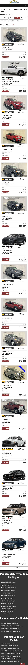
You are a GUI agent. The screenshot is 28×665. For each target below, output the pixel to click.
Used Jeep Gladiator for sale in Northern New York (10, 656)
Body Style (5, 17)
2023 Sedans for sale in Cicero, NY (7, 601)
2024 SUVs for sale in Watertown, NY (8, 592)
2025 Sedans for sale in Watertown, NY (8, 590)
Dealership (4, 20)
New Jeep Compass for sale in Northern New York (10, 625)
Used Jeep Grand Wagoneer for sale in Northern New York (12, 651)
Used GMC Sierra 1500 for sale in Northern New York (11, 658)
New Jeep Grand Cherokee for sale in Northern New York (11, 626)
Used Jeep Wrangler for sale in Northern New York (10, 655)
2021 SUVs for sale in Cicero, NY (7, 608)
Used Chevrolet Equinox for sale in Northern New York (11, 661)
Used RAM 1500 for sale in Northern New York (9, 643)
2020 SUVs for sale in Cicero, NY (7, 611)
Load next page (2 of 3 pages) (14, 567)
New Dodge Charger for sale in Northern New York (10, 631)
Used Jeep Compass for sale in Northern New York (10, 653)
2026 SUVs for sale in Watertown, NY (8, 580)
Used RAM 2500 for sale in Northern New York (9, 645)
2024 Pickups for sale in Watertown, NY (8, 595)
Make (11, 17)
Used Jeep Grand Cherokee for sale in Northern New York (11, 650)
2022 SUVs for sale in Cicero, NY (7, 603)
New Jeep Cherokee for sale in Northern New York (10, 630)
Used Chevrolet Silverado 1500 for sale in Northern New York (11, 660)
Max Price (12, 20)
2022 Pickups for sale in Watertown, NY (8, 606)
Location (23, 17)
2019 (17, 17)
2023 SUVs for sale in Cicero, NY (7, 598)
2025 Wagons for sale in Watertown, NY (8, 587)
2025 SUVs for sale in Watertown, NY (8, 585)
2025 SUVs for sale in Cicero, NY (7, 584)
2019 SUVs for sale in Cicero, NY (7, 613)
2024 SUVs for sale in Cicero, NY (7, 593)
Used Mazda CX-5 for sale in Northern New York (10, 648)
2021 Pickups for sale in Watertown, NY (8, 609)
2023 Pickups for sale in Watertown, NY (8, 600)
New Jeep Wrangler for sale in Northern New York (10, 628)
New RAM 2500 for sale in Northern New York (9, 623)
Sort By (19, 20)
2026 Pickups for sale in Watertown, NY (8, 582)
